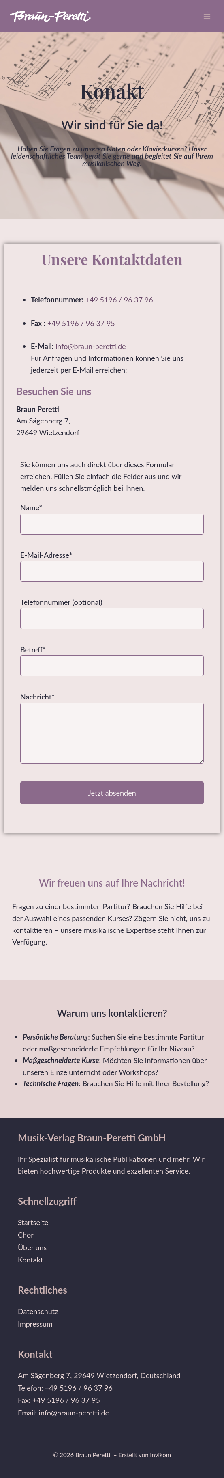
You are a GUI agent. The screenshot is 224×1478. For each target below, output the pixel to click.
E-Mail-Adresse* (112, 562)
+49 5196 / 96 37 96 (119, 299)
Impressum (35, 1323)
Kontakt (30, 1259)
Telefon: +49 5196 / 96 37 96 (65, 1387)
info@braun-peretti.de (91, 346)
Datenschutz (38, 1311)
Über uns (32, 1247)
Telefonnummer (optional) (112, 610)
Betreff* (112, 657)
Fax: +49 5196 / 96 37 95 (59, 1400)
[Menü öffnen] (206, 16)
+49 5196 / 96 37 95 (81, 323)
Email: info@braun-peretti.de (63, 1412)
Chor (26, 1234)
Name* (112, 515)
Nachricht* (112, 729)
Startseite (33, 1222)
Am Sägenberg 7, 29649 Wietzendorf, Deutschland (99, 1375)
